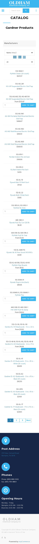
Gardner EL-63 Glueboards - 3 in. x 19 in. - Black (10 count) (19, 393)
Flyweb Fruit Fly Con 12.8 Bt (20, 222)
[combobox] (19, 53)
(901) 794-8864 (11, 482)
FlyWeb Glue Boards (19, 265)
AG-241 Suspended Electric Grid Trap (19, 86)
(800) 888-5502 (13, 479)
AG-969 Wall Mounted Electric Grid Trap (19, 144)
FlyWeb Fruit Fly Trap (19, 235)
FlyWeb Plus (19, 295)
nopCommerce (24, 541)
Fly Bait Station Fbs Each (19, 169)
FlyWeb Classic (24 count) (19, 73)
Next (28, 420)
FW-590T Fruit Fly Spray (19, 310)
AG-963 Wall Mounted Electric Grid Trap (19, 131)
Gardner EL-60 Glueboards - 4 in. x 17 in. (19, 344)
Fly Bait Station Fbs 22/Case (19, 157)
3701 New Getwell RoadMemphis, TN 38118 (10, 454)
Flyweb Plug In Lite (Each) (19, 282)
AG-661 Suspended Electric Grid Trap (19, 99)
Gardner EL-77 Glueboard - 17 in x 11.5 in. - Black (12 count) (19, 408)
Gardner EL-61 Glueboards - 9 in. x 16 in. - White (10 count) (19, 362)
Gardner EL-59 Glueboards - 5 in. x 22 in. (19, 327)
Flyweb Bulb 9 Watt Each (19, 195)
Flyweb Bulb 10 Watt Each (19, 182)
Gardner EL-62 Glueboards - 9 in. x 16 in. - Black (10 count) (19, 377)
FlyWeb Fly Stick (19, 208)
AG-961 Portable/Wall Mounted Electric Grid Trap (19, 117)
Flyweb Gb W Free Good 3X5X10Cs (20, 252)
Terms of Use (20, 532)
